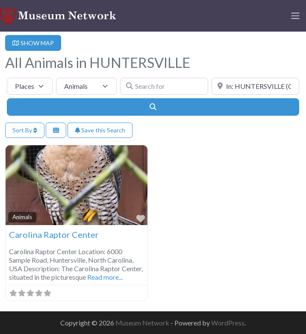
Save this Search (100, 130)
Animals (22, 217)
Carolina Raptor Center (54, 234)
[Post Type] (30, 86)
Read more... (105, 277)
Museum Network (143, 323)
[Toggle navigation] (295, 16)
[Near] (256, 86)
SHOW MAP (33, 43)
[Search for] (164, 86)
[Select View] (56, 130)
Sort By (24, 130)
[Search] (153, 106)
